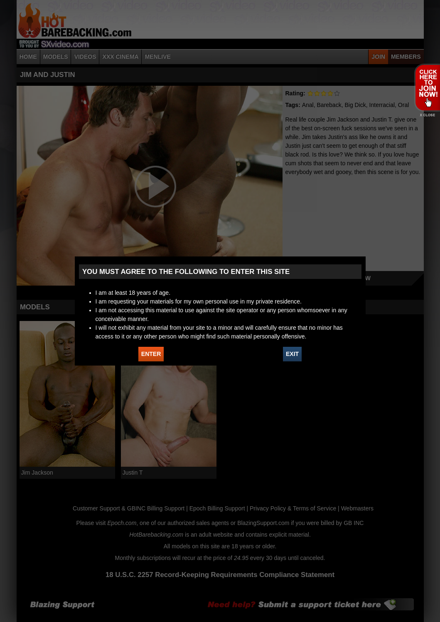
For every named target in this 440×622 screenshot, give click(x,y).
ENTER (151, 354)
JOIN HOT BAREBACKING (427, 87)
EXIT (292, 354)
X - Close (427, 115)
